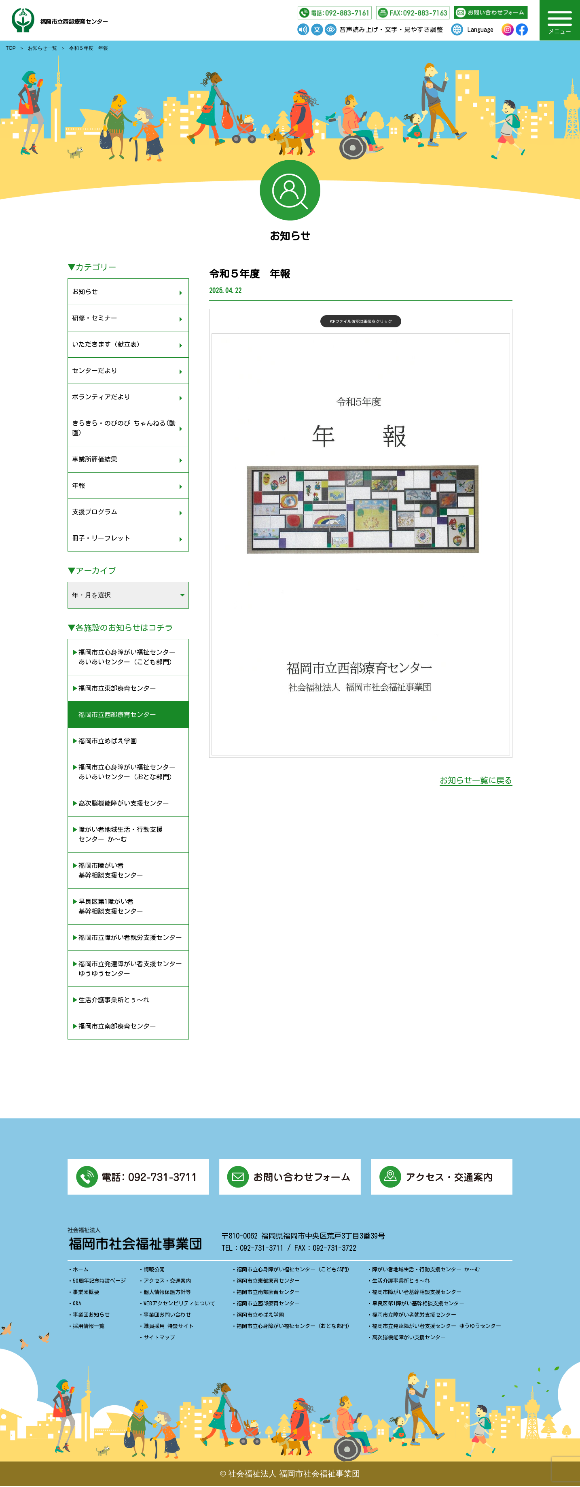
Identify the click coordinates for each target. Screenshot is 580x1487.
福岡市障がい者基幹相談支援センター (416, 1293)
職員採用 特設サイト (169, 1327)
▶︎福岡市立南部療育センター (114, 1026)
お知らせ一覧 (42, 48)
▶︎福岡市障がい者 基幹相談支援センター (107, 870)
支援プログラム (94, 512)
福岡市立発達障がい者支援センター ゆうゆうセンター (436, 1327)
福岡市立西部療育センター (100, 20)
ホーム (81, 1270)
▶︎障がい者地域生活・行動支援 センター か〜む (117, 834)
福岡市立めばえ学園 (260, 1316)
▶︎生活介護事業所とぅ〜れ (111, 1000)
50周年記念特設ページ (99, 1282)
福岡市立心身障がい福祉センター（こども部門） (294, 1270)
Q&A (77, 1304)
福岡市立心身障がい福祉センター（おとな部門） (294, 1327)
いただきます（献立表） (107, 344)
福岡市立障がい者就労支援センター (414, 1316)
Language (480, 29)
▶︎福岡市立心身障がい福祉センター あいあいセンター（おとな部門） (124, 772)
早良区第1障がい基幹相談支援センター (418, 1304)
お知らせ (85, 291)
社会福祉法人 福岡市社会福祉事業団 (294, 1474)
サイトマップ (159, 1338)
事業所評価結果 (94, 459)
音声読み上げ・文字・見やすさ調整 (391, 29)
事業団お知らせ (91, 1316)
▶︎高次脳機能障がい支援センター (120, 803)
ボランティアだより (101, 397)
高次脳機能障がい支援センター (409, 1338)
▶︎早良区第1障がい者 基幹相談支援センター (107, 906)
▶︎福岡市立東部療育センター (114, 688)
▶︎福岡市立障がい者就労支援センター (127, 937)
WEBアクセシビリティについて (179, 1304)
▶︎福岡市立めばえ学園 (104, 741)
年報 (78, 485)
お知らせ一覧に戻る (476, 780)
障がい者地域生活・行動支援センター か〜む (426, 1270)
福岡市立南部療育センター (268, 1293)
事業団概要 (86, 1293)
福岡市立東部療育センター (268, 1282)
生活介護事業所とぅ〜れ (401, 1282)
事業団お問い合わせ (167, 1316)
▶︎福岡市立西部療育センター (114, 714)
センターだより (94, 370)
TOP (10, 48)
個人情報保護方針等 (167, 1293)
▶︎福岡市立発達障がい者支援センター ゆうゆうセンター (127, 969)
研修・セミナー (94, 318)
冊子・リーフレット (101, 538)
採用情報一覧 (88, 1327)
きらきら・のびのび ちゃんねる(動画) (124, 428)
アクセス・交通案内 (167, 1282)
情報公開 (154, 1270)
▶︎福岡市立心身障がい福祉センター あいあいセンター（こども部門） (124, 657)
